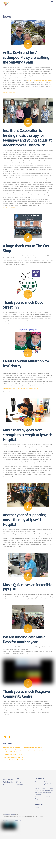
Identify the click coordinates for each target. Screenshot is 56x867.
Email (37, 807)
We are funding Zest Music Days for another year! (24, 639)
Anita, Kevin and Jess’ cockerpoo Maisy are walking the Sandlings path (26, 57)
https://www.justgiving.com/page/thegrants (39, 80)
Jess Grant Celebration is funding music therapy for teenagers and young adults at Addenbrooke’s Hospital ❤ (27, 138)
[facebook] (10, 737)
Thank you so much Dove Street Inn (23, 305)
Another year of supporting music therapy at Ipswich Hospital (24, 519)
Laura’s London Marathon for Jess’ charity (26, 363)
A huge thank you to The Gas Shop (26, 248)
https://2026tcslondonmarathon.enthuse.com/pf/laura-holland (20, 388)
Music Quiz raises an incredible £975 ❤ (27, 587)
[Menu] (52, 2)
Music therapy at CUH (9, 92)
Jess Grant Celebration (9, 814)
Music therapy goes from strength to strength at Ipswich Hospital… (27, 434)
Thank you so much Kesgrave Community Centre (26, 694)
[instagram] (5, 737)
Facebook (19, 784)
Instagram (19, 782)
